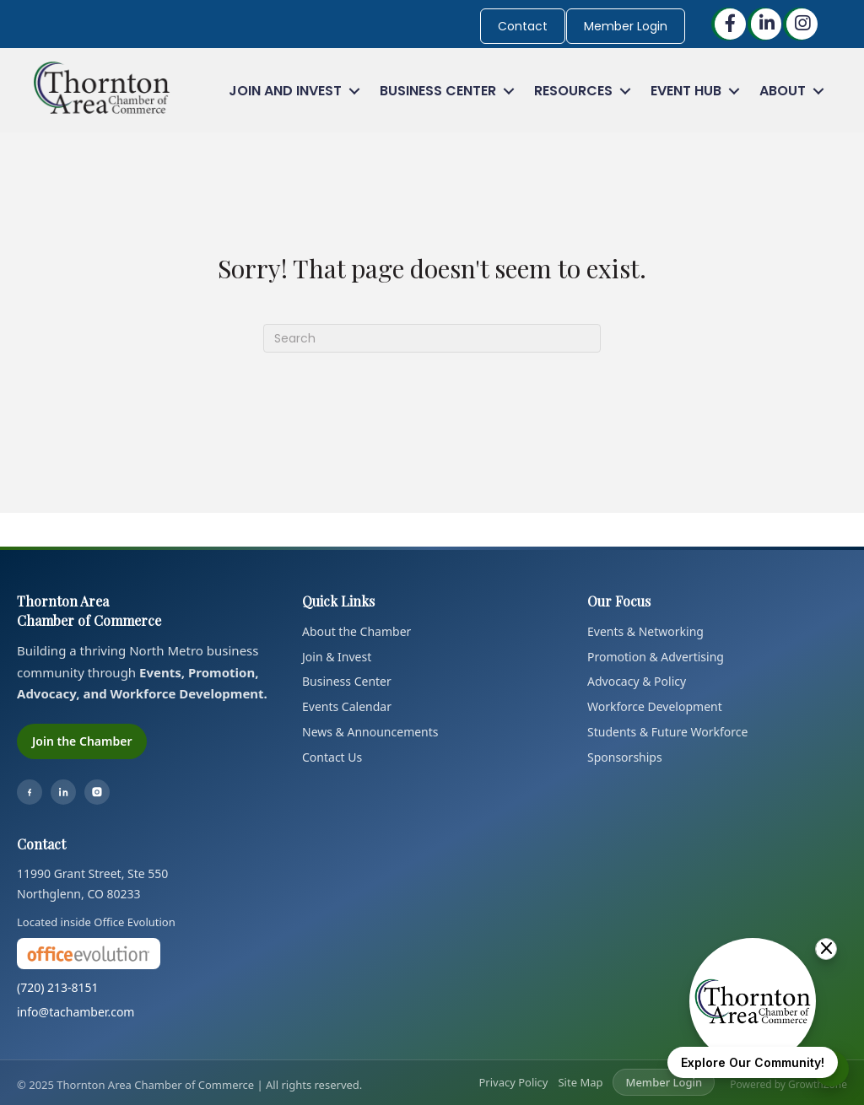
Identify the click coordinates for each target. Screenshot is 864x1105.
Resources (573, 90)
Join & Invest (336, 657)
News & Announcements (370, 732)
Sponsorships (624, 757)
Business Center (438, 90)
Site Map (580, 1082)
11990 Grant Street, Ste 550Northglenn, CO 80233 (92, 883)
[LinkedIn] (63, 792)
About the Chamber (356, 631)
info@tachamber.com (75, 1012)
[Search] (432, 338)
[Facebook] (29, 792)
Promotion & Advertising (655, 657)
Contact (523, 26)
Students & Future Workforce (667, 732)
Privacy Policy (513, 1082)
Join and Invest (285, 90)
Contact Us (332, 757)
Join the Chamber (82, 741)
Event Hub (686, 90)
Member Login (625, 26)
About (782, 90)
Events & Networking (645, 631)
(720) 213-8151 (58, 987)
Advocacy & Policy (636, 681)
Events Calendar (347, 706)
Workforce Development (654, 706)
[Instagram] (97, 792)
